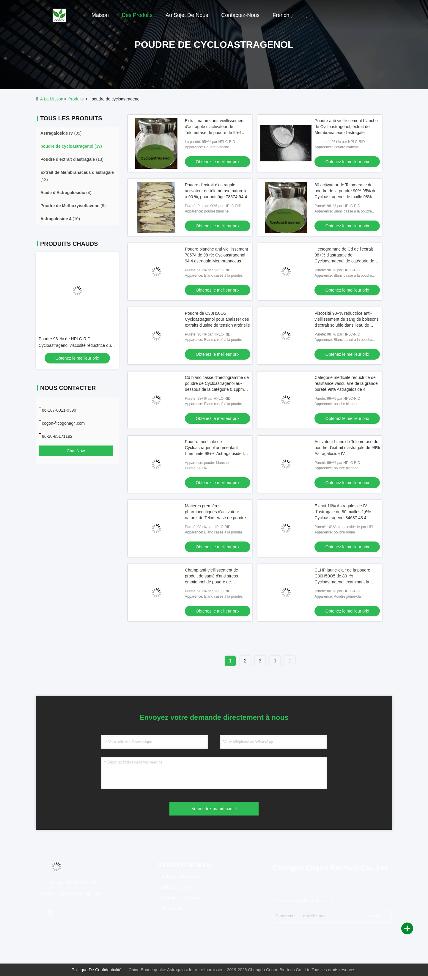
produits (76, 99)
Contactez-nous (240, 15)
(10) (60, 218)
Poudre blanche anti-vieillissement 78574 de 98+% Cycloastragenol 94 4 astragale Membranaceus (216, 255)
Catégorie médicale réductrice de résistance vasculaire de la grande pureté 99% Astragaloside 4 (345, 383)
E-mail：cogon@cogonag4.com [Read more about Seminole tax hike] (71, 893)
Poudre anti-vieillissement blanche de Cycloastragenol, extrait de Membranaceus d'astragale (345, 126)
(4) (65, 192)
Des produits (137, 15)
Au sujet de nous (187, 15)
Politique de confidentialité (97, 969)
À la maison (51, 99)
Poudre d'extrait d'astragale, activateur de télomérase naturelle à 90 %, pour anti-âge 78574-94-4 (216, 190)
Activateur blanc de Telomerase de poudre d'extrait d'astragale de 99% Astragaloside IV (347, 447)
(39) (71, 146)
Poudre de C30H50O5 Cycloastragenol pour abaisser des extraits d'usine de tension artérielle (217, 319)
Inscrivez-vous (373, 915)
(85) (61, 133)
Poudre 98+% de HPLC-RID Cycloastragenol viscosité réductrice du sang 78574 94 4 (75, 345)
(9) (73, 205)
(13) (71, 159)
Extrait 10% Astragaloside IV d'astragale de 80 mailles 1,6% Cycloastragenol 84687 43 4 (342, 511)
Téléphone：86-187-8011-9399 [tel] (70, 882)
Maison (100, 15)
